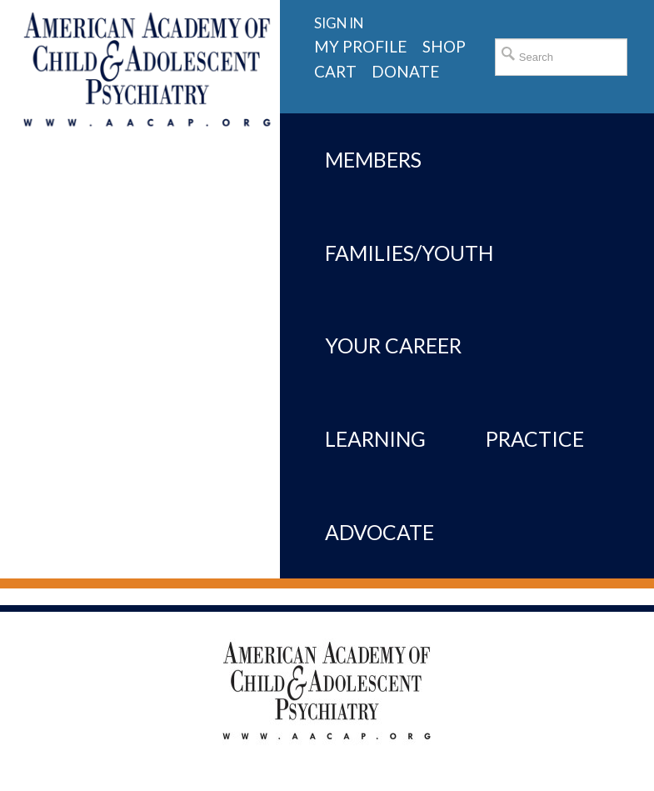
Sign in (338, 23)
